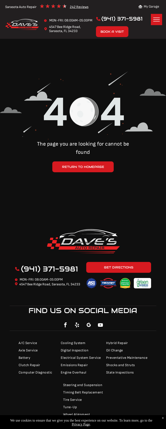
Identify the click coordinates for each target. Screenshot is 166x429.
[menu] (156, 19)
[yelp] (77, 325)
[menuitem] (37, 343)
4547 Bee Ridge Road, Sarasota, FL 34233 (49, 284)
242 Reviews (79, 7)
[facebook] (65, 325)
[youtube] (100, 325)
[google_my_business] (88, 325)
